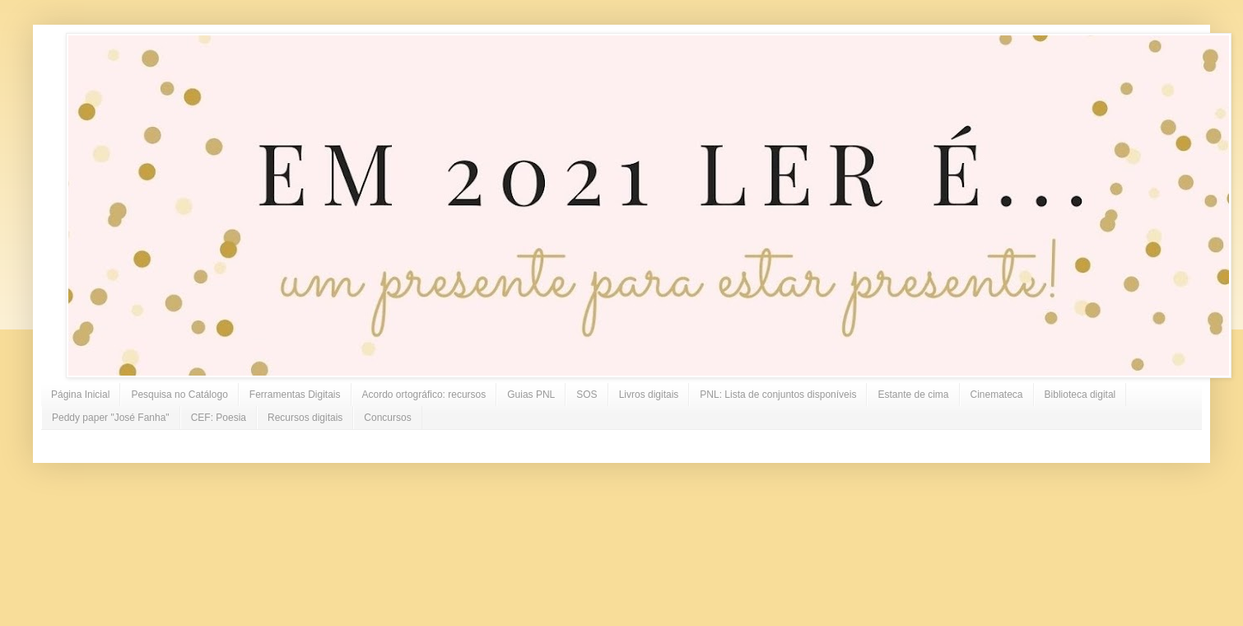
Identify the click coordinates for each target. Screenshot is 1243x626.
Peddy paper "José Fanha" (111, 417)
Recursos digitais (305, 417)
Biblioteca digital (1080, 394)
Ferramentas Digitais (295, 394)
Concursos (387, 417)
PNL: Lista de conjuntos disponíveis (778, 394)
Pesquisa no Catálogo (179, 394)
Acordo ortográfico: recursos (424, 394)
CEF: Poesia (218, 417)
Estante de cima (913, 394)
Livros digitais (649, 394)
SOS (586, 394)
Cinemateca (997, 394)
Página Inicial (80, 394)
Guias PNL (531, 394)
